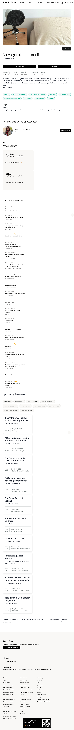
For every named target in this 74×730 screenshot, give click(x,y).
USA (7, 658)
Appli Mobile (55, 66)
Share (67, 49)
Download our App (12, 647)
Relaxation (40, 99)
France (17, 132)
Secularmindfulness (37, 94)
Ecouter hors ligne (19, 66)
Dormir (51, 99)
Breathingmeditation (12, 99)
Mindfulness (64, 94)
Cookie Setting (10, 661)
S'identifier (69, 3)
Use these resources (46, 669)
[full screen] (61, 41)
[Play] (7, 41)
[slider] (10, 41)
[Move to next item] (72, 215)
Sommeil (28, 99)
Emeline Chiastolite (12, 58)
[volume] (67, 41)
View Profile (65, 130)
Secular (52, 94)
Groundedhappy (19, 94)
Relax (6, 94)
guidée (15, 74)
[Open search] (62, 2)
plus (69, 113)
